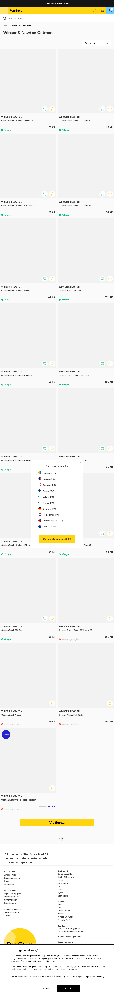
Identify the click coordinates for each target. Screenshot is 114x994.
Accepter (69, 988)
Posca (60, 913)
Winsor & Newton (65, 917)
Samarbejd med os (12, 896)
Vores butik (9, 884)
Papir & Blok (63, 883)
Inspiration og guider (13, 893)
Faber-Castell (64, 910)
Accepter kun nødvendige (94, 976)
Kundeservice (10, 875)
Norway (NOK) (47, 479)
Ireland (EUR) (46, 497)
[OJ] (57, 18)
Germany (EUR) (47, 509)
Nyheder (61, 892)
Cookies (7, 915)
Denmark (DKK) (47, 485)
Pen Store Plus (10, 890)
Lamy (60, 907)
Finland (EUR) (46, 491)
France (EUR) (46, 503)
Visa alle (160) (64, 920)
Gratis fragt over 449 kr (57, 3)
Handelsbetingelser (12, 909)
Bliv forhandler (10, 900)
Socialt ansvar (10, 903)
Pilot (60, 904)
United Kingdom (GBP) (50, 521)
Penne (60, 880)
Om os (6, 881)
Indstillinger (45, 988)
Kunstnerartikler (65, 874)
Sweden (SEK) (47, 473)
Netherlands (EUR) (49, 515)
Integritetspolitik (11, 912)
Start (5, 26)
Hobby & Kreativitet (66, 877)
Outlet (61, 889)
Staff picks (63, 896)
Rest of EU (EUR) (48, 526)
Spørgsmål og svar (12, 878)
